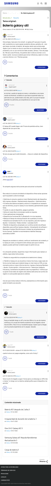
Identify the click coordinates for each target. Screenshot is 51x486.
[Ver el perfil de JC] (10, 171)
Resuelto (16, 18)
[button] (45, 35)
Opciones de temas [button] (45, 17)
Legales (3, 477)
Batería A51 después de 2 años (17, 410)
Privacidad (4, 473)
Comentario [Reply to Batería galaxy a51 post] (41, 67)
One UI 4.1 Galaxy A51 (13, 428)
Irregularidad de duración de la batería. (20, 419)
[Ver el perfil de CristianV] (9, 118)
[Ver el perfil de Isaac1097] (10, 34)
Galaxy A (18, 39)
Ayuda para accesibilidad (9, 467)
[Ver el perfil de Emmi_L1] (11, 312)
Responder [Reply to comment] (40, 110)
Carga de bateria (11, 450)
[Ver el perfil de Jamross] (9, 146)
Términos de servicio (8, 470)
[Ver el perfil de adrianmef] (11, 85)
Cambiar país (5, 480)
